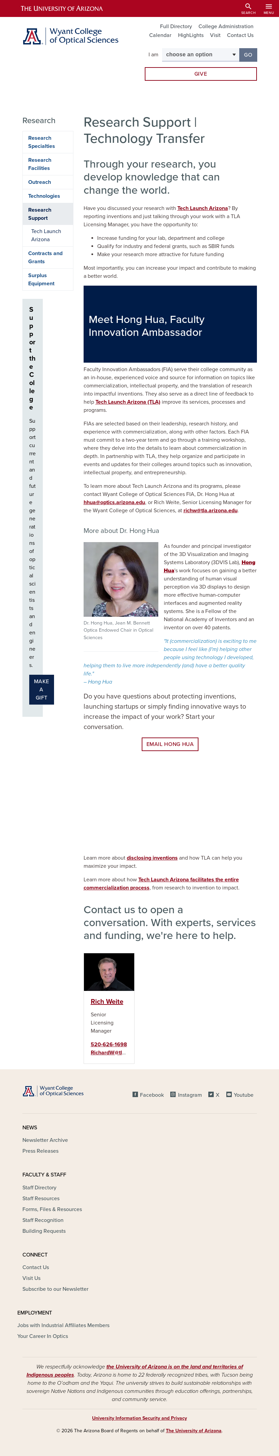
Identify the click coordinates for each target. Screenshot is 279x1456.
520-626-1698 (109, 1044)
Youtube (244, 1095)
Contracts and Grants (45, 257)
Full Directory (176, 26)
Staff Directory (39, 1187)
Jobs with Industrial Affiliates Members (63, 1325)
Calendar (160, 35)
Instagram (190, 1095)
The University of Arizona (194, 1431)
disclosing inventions (152, 858)
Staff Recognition (43, 1220)
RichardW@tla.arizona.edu (123, 1052)
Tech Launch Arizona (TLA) (127, 402)
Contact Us (240, 35)
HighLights (191, 35)
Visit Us (31, 1278)
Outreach (39, 182)
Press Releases (40, 1151)
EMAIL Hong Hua (170, 744)
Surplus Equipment (41, 279)
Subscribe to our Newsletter (55, 1289)
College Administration (226, 26)
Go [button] (250, 54)
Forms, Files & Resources (52, 1209)
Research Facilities (39, 164)
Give (200, 74)
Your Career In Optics (42, 1336)
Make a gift (42, 689)
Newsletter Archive (45, 1140)
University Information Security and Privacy (139, 1418)
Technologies (44, 196)
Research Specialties (41, 142)
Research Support (39, 214)
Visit (215, 35)
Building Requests (44, 1231)
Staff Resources (40, 1198)
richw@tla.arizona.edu (211, 510)
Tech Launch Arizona (202, 208)
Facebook (152, 1095)
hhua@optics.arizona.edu (114, 502)
